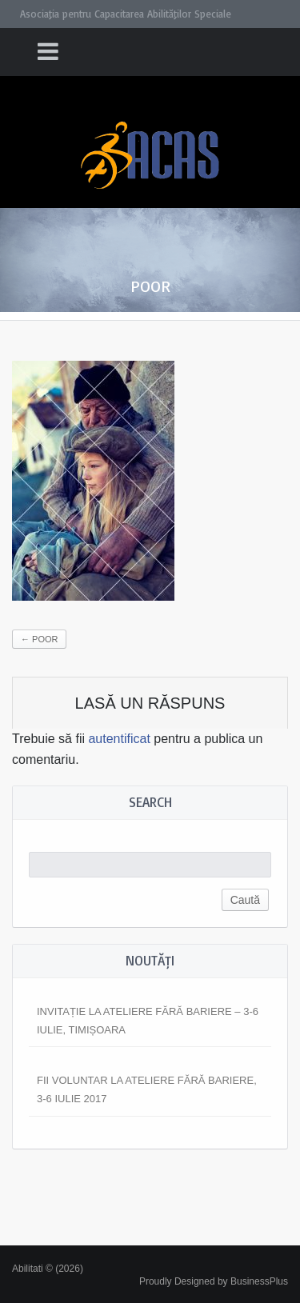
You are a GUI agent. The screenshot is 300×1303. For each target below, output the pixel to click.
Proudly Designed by (213, 1281)
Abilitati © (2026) (47, 1268)
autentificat (119, 738)
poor (39, 639)
